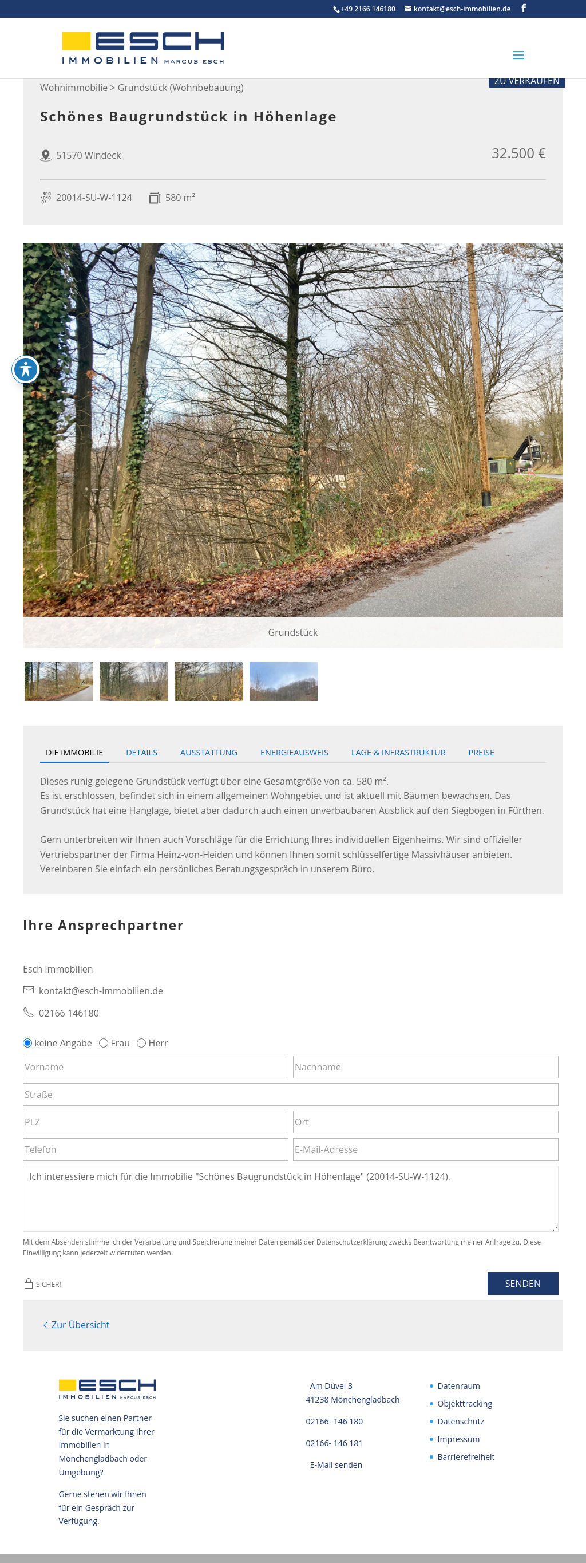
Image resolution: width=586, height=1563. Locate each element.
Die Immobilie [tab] (74, 752)
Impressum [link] (459, 1436)
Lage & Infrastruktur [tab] (398, 752)
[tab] (59, 681)
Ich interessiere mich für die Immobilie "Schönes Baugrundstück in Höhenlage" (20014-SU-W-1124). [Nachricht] (291, 1199)
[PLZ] (155, 1122)
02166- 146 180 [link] (334, 1419)
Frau (115, 1043)
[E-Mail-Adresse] (426, 1149)
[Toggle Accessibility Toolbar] (25, 369)
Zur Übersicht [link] (74, 1323)
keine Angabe (58, 1043)
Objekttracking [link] (465, 1401)
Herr (153, 1043)
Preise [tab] (481, 752)
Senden (523, 1283)
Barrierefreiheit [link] (466, 1453)
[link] (107, 46)
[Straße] (291, 1094)
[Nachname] (426, 1067)
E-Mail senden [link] (336, 1461)
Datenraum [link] (459, 1383)
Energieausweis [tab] (294, 752)
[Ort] (426, 1122)
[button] (524, 8)
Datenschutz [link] (461, 1419)
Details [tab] (141, 752)
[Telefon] (155, 1149)
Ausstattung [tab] (208, 752)
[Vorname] (155, 1067)
